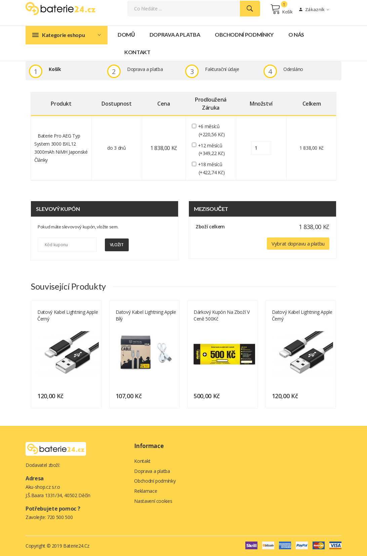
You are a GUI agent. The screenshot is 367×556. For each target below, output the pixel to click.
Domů (126, 35)
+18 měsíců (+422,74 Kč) (212, 168)
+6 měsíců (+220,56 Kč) (212, 130)
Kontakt (137, 52)
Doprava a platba (175, 35)
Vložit (117, 245)
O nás (296, 35)
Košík (281, 9)
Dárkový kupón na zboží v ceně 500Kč (222, 315)
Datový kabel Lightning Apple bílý (146, 315)
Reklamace (145, 491)
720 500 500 (60, 517)
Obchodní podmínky (244, 35)
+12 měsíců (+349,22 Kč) (212, 150)
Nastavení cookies (153, 501)
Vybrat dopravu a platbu (298, 243)
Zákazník (314, 10)
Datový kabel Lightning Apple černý (67, 315)
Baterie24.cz (76, 546)
